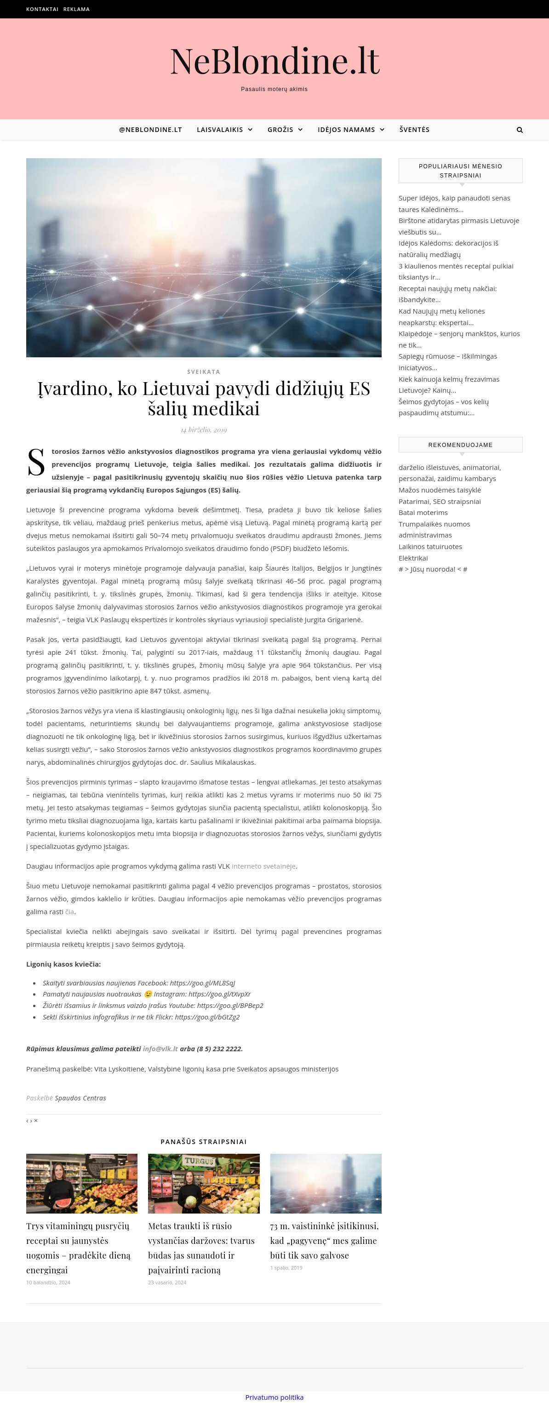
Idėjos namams (346, 129)
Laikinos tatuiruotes (430, 546)
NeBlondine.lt (275, 59)
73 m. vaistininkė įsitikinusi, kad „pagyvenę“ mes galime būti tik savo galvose (324, 1240)
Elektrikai (413, 557)
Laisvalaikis (220, 129)
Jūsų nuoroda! (433, 568)
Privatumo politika (274, 1397)
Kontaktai (42, 9)
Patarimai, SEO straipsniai (440, 501)
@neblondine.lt (150, 129)
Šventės (415, 129)
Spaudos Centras (80, 1098)
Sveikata (204, 372)
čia (69, 911)
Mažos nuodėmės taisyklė (440, 489)
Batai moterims (423, 512)
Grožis (280, 129)
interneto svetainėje (264, 865)
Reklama (76, 9)
